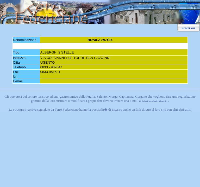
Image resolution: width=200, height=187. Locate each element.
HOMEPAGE (189, 28)
